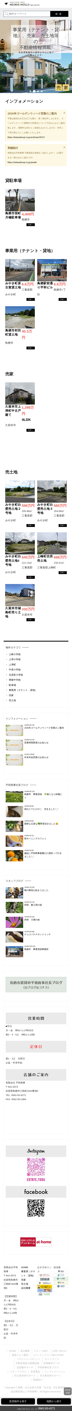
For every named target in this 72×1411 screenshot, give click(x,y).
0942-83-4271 (46, 1408)
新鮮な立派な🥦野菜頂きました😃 (41, 824)
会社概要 (26, 1288)
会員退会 (35, 1371)
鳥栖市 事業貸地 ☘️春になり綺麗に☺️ (43, 796)
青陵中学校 (15, 679)
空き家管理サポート (25, 1375)
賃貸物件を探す (18, 1401)
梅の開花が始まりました (36, 890)
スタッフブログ (14, 880)
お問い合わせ (59, 1351)
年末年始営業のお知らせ (36, 757)
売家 (11, 695)
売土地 (12, 700)
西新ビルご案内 (20, 1355)
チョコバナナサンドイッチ (37, 934)
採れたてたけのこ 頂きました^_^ (41, 809)
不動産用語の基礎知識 (27, 1363)
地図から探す (54, 1401)
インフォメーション (17, 718)
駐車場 (12, 685)
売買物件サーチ (51, 1363)
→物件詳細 (30, 224)
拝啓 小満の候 (32, 920)
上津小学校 (15, 659)
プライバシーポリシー (28, 1359)
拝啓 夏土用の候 (33, 905)
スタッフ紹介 (41, 1351)
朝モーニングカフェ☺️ (35, 838)
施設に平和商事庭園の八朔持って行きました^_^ (43, 855)
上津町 (12, 664)
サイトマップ (52, 1359)
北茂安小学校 (16, 674)
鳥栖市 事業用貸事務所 (37, 949)
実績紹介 (37, 1379)
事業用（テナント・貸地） (23, 690)
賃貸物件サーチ (25, 1367)
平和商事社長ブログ (17, 785)
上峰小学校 (15, 654)
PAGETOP (68, 1391)
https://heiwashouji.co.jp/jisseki (22, 162)
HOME (24, 1267)
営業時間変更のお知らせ (36, 743)
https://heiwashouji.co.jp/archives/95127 (26, 137)
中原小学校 (15, 669)
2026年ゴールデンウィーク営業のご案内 (44, 728)
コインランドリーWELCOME (48, 1355)
